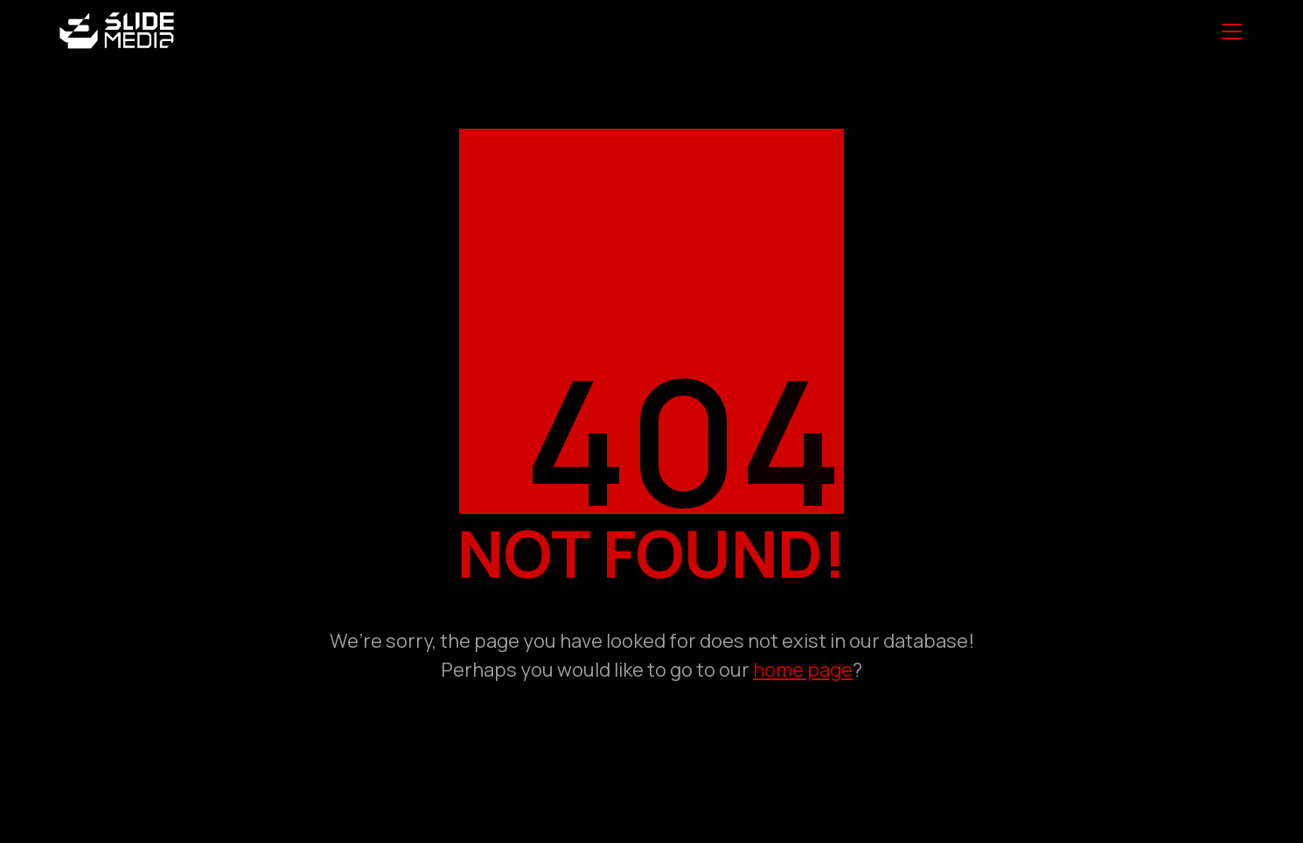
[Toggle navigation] (1231, 31)
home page (803, 670)
